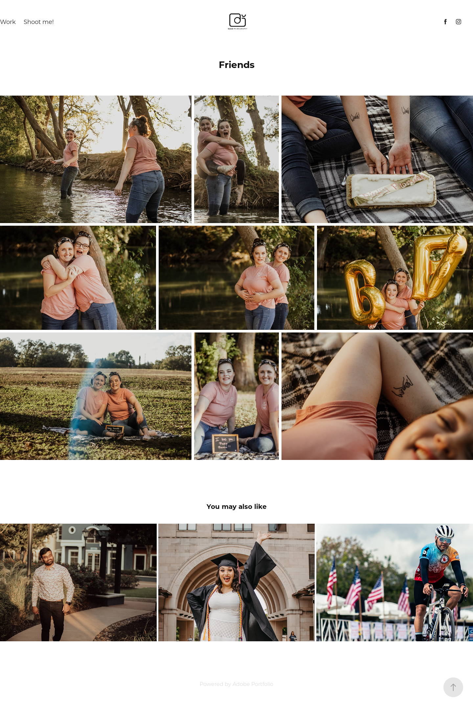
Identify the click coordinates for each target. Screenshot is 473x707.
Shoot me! (39, 22)
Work (8, 22)
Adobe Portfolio (253, 683)
